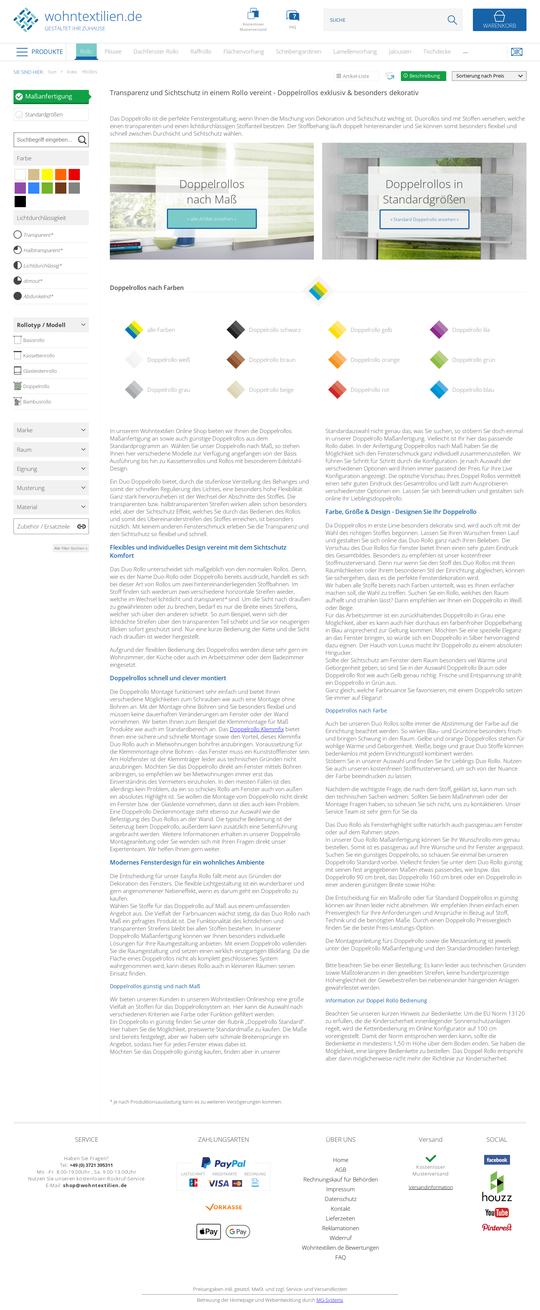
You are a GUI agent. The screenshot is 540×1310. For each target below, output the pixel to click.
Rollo (86, 54)
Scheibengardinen (298, 51)
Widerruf (341, 1237)
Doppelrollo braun (272, 359)
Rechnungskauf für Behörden (340, 1179)
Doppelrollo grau (168, 389)
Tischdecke (437, 51)
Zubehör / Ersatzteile (43, 526)
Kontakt (340, 1208)
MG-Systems (329, 1300)
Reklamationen (340, 1228)
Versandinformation (431, 1187)
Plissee (113, 51)
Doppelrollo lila (471, 329)
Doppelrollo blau (473, 389)
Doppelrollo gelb (371, 329)
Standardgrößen (44, 114)
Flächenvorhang (244, 51)
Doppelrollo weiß (168, 359)
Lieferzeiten (340, 1218)
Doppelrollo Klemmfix (257, 729)
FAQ (340, 1257)
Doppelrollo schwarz (275, 329)
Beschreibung (425, 75)
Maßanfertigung (57, 96)
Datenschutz (341, 1198)
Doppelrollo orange (375, 359)
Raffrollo (201, 51)
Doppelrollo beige (271, 389)
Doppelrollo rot (370, 389)
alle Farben (161, 329)
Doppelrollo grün (473, 359)
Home (340, 1160)
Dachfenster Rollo (156, 51)
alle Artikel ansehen (211, 218)
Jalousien (400, 51)
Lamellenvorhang (355, 51)
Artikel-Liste (356, 76)
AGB (340, 1169)
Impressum (340, 1189)
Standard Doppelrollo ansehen (424, 219)
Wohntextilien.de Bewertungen (340, 1247)
